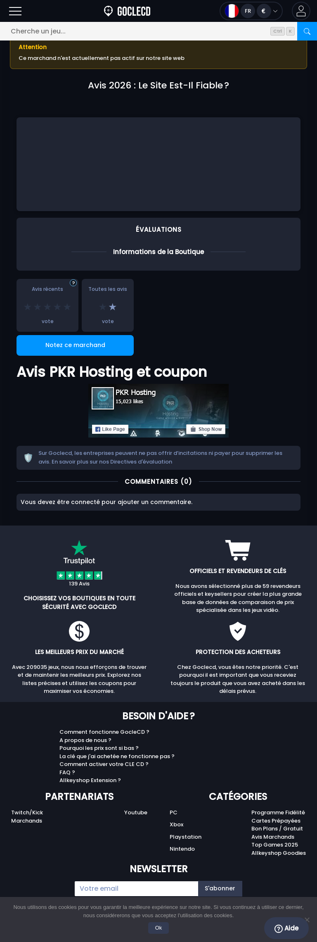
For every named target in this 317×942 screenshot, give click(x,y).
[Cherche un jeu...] (158, 31)
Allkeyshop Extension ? (90, 780)
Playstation (185, 837)
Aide (286, 928)
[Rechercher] (307, 31)
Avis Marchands (272, 837)
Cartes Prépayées (275, 821)
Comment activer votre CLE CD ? (104, 764)
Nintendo (182, 849)
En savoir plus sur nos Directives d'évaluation (112, 462)
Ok (158, 928)
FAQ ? (67, 772)
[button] (301, 11)
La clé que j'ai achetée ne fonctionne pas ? (117, 756)
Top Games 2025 (274, 845)
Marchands (26, 821)
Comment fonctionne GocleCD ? (104, 732)
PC (173, 812)
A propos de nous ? (85, 740)
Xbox (176, 824)
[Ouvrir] (15, 11)
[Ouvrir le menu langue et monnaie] (251, 11)
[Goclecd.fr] (127, 11)
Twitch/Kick (27, 812)
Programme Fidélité (278, 812)
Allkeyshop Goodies (278, 853)
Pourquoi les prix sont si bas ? (99, 748)
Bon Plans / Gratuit (277, 829)
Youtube (135, 812)
